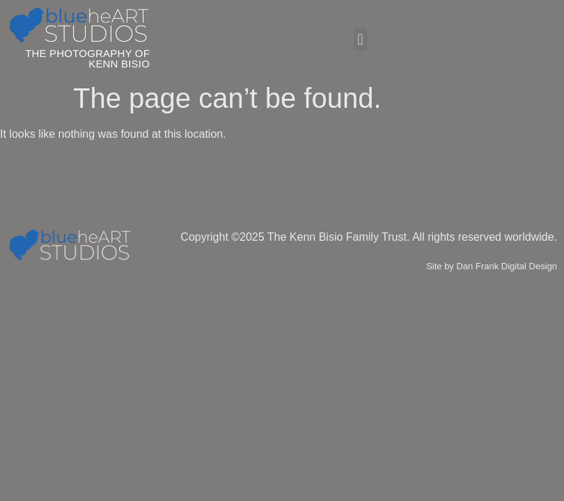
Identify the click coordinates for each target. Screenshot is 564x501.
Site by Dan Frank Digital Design (491, 266)
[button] (360, 39)
